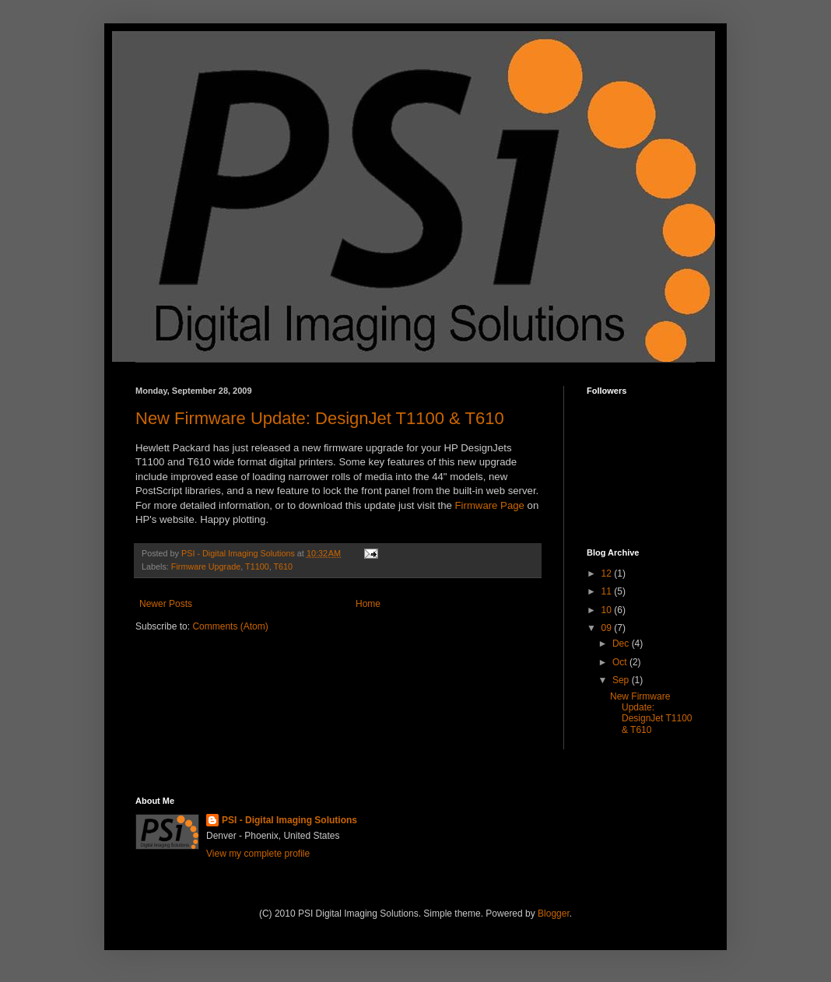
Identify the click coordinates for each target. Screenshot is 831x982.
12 (608, 573)
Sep (622, 680)
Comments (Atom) (230, 626)
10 (608, 610)
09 (608, 628)
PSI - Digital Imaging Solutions (289, 820)
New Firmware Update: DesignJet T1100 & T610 (319, 418)
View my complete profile (258, 853)
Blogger (554, 913)
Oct (620, 662)
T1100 (257, 566)
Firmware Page (489, 505)
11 (608, 591)
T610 (283, 566)
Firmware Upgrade (205, 566)
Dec (622, 643)
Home (368, 603)
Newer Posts (165, 603)
